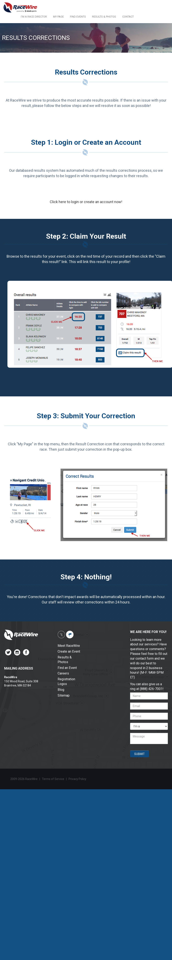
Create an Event (69, 651)
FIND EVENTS (78, 16)
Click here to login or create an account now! (86, 202)
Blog (61, 690)
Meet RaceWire (69, 646)
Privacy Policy (78, 779)
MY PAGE (58, 16)
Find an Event (67, 668)
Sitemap (64, 695)
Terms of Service (53, 779)
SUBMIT (139, 754)
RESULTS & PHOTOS (104, 16)
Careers (63, 673)
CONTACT (128, 16)
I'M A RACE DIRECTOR (34, 16)
